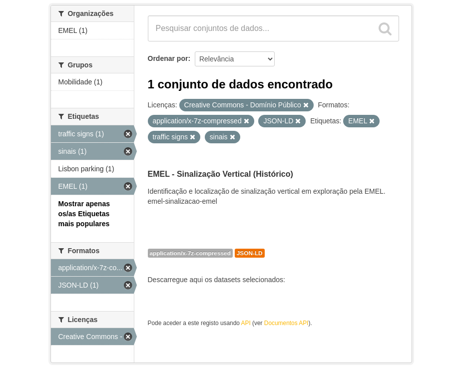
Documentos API (286, 323)
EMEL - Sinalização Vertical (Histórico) (220, 174)
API (246, 323)
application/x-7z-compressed (190, 253)
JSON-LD (250, 253)
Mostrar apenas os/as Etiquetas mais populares (84, 214)
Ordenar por (168, 58)
